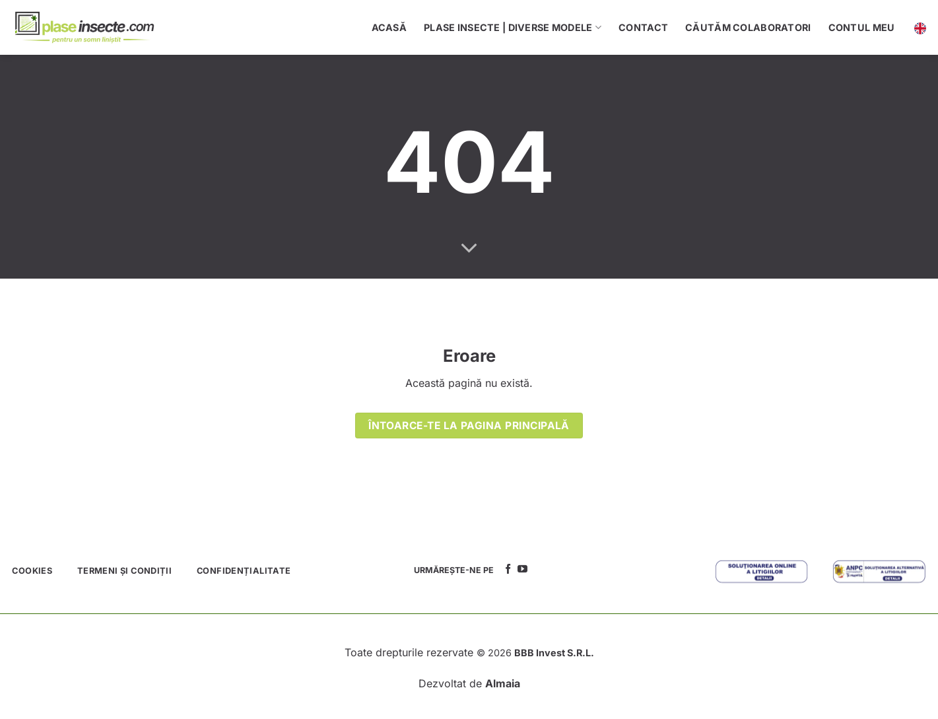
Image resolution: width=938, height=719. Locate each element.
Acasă (389, 27)
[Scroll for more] (469, 249)
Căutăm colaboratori (748, 27)
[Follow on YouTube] (522, 569)
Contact (643, 27)
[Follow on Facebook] (508, 569)
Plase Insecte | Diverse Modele (512, 27)
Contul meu (861, 27)
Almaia (502, 683)
